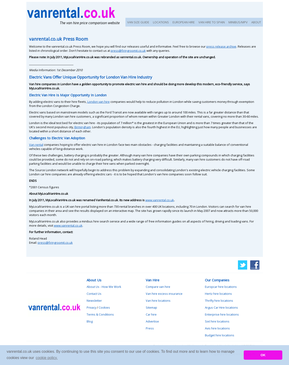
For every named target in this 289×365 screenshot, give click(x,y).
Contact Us (94, 294)
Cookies (104, 307)
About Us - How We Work (104, 287)
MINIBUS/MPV (238, 22)
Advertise (152, 321)
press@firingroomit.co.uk (128, 51)
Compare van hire (158, 287)
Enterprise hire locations (222, 314)
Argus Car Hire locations (221, 307)
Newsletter (94, 300)
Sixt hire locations (217, 321)
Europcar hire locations (221, 287)
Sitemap (151, 307)
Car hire (151, 314)
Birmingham (82, 127)
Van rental (36, 145)
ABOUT (256, 22)
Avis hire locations (217, 328)
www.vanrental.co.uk (159, 200)
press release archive (221, 46)
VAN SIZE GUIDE (138, 22)
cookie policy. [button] (47, 358)
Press (150, 328)
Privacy (91, 307)
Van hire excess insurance (164, 294)
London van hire (98, 102)
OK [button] (263, 355)
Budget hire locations (219, 335)
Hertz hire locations (218, 294)
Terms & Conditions (100, 314)
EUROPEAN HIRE (184, 22)
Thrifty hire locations (219, 300)
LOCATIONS (161, 22)
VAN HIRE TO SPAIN (211, 22)
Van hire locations (158, 300)
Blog (90, 321)
